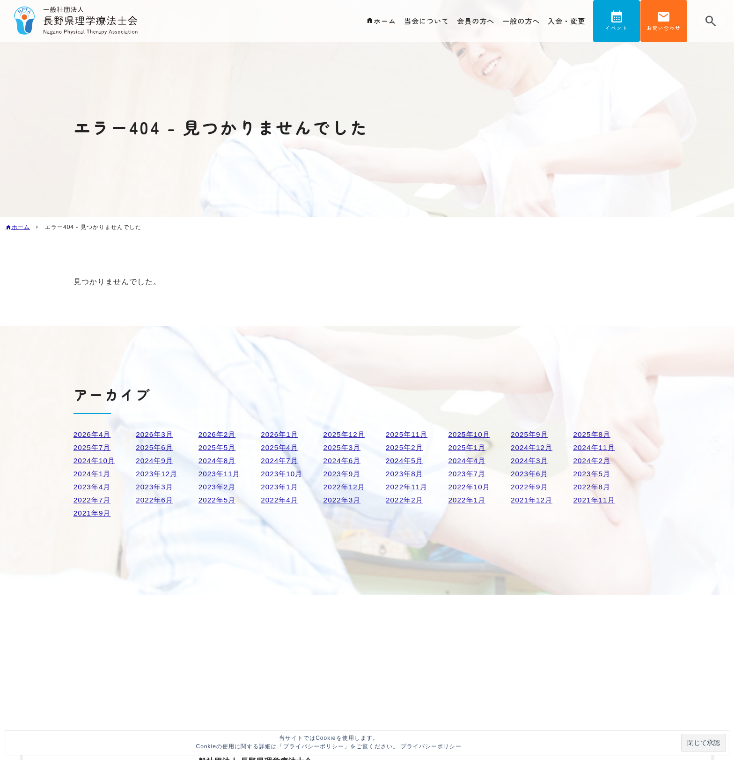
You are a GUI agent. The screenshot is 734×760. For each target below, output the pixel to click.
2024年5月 (405, 461)
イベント (616, 29)
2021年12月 (532, 500)
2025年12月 (345, 434)
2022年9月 (530, 487)
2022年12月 (345, 487)
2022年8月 (592, 487)
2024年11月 (595, 447)
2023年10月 (282, 474)
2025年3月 (343, 447)
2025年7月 (93, 447)
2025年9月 (530, 434)
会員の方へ (470, 21)
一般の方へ (517, 21)
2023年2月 (218, 487)
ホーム (374, 21)
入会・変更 (565, 21)
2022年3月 (343, 500)
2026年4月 (93, 434)
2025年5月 (218, 447)
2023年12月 (157, 474)
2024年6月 (343, 461)
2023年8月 (405, 474)
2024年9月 (155, 461)
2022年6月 (155, 500)
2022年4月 (280, 500)
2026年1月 (280, 434)
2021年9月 (93, 513)
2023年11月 (220, 474)
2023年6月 (530, 474)
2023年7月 (468, 474)
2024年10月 (95, 461)
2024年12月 (532, 447)
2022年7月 (93, 500)
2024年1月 (93, 474)
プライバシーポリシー (431, 746)
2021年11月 (595, 500)
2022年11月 (407, 487)
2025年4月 (280, 447)
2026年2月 (218, 434)
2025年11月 (407, 434)
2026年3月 (155, 434)
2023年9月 (343, 474)
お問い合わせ (663, 29)
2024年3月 (530, 461)
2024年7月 (280, 461)
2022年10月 (470, 487)
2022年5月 (218, 500)
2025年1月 (468, 447)
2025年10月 (470, 434)
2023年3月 (155, 487)
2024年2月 (592, 461)
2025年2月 (405, 447)
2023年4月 (93, 487)
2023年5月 (592, 474)
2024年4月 (468, 461)
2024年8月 (218, 461)
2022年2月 (405, 500)
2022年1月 (468, 500)
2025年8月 (592, 434)
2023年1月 (280, 487)
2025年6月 (155, 447)
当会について (418, 21)
